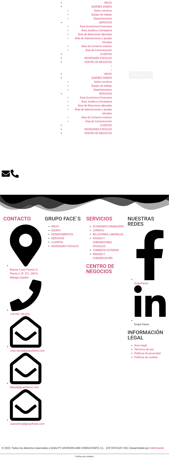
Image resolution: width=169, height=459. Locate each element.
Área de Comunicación (98, 50)
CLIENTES (106, 54)
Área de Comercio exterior (96, 46)
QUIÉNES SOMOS (101, 6)
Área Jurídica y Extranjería (96, 30)
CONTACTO (17, 218)
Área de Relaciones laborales (95, 34)
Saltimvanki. (157, 448)
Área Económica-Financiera (96, 26)
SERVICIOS (105, 22)
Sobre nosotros (103, 10)
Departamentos (103, 18)
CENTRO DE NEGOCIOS (98, 62)
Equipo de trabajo (101, 14)
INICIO (108, 2)
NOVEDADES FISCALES (98, 58)
